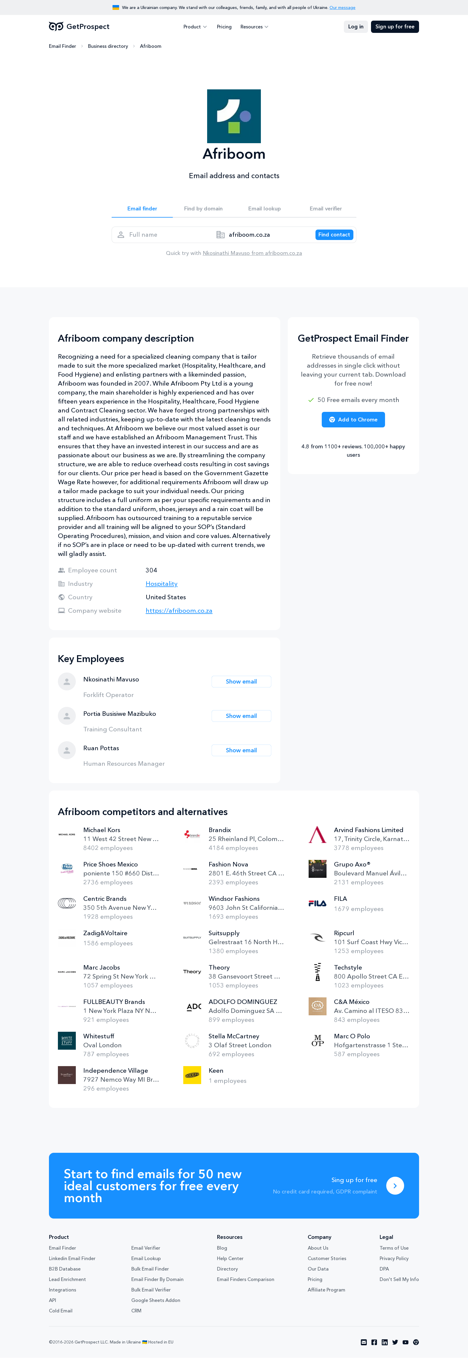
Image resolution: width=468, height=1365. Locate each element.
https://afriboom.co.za (179, 617)
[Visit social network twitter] (395, 1349)
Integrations (62, 1297)
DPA (384, 1276)
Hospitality (162, 590)
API (52, 1307)
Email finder (142, 209)
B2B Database (65, 1276)
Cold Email (61, 1318)
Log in (356, 27)
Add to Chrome (353, 427)
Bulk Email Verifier (151, 1297)
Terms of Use (394, 1255)
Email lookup (264, 209)
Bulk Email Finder (150, 1276)
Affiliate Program (326, 1297)
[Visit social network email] (364, 1349)
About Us (318, 1255)
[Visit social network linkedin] (385, 1349)
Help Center (230, 1265)
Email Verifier (145, 1255)
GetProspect (79, 27)
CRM (136, 1318)
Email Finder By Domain (157, 1286)
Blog (222, 1255)
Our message (342, 7)
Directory (227, 1276)
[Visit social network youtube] (406, 1349)
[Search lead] (330, 239)
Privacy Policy (394, 1265)
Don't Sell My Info (399, 1286)
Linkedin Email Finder (72, 1265)
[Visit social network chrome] (416, 1349)
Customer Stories (327, 1265)
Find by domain (203, 209)
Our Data (318, 1276)
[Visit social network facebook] (374, 1349)
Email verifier (326, 209)
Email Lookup (146, 1265)
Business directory (108, 46)
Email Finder (62, 46)
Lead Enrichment (67, 1286)
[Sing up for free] (395, 1193)
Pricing (224, 27)
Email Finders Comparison (245, 1286)
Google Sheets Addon (155, 1307)
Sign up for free (395, 27)
